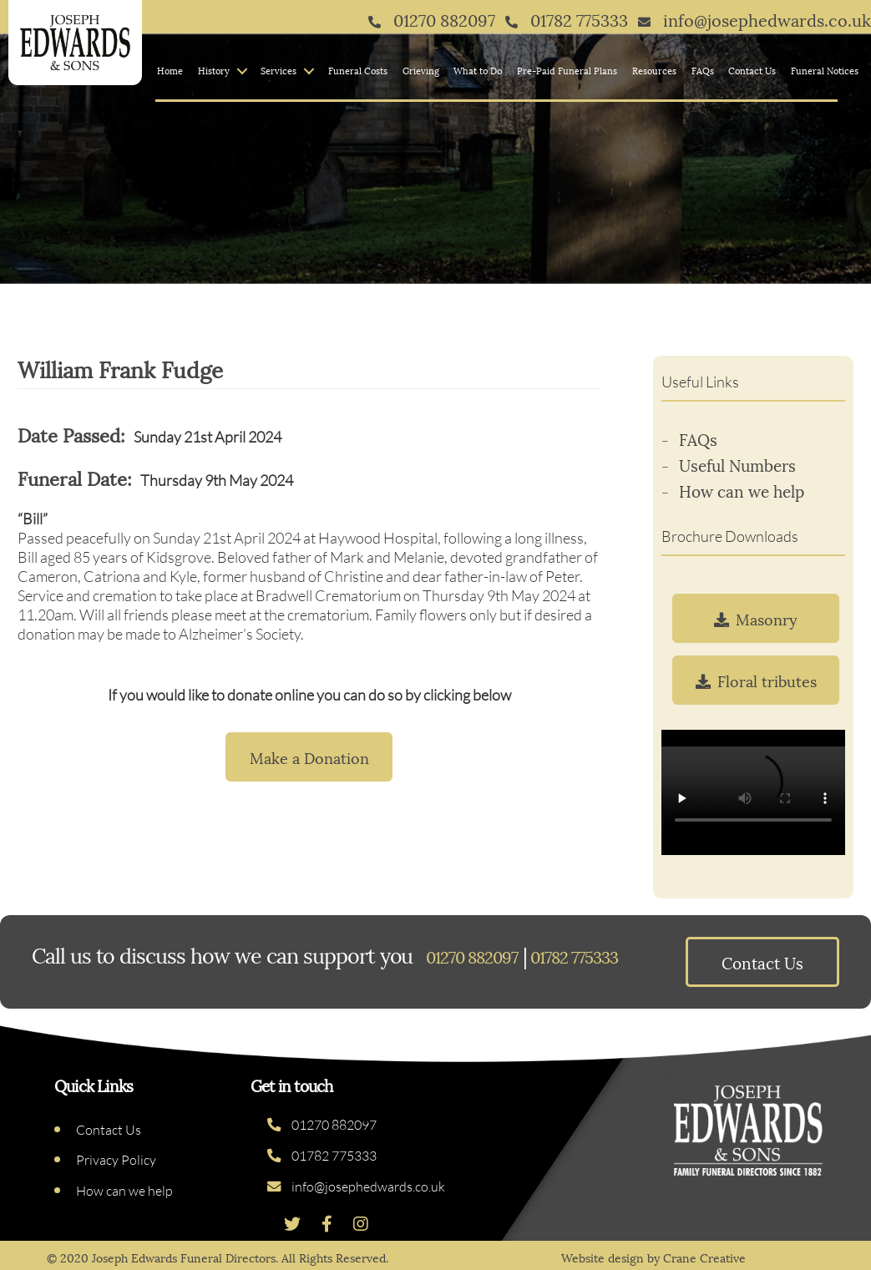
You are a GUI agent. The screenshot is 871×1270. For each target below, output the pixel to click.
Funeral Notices (824, 69)
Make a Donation (309, 757)
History (214, 69)
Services (278, 69)
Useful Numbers (737, 464)
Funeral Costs (357, 69)
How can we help (741, 490)
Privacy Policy (116, 1159)
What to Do (477, 69)
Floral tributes (756, 680)
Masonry (756, 618)
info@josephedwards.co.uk (356, 1186)
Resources (654, 69)
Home (170, 69)
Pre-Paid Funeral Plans (567, 69)
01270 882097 (322, 1124)
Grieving (421, 69)
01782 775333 (322, 1155)
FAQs (702, 69)
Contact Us (752, 69)
